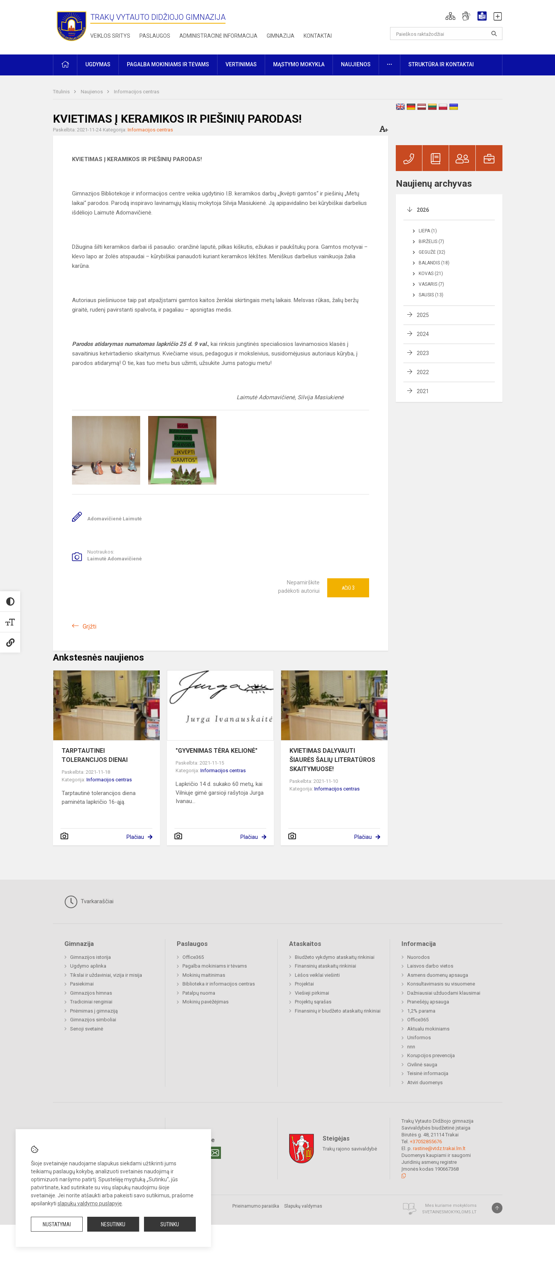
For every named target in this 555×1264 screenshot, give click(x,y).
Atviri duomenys (425, 1082)
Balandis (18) (434, 263)
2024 (423, 334)
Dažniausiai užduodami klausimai (443, 993)
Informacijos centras (136, 91)
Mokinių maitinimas (203, 975)
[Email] (215, 1153)
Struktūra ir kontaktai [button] (441, 64)
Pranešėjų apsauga (428, 1002)
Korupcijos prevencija (431, 1055)
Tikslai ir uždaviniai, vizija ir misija (106, 975)
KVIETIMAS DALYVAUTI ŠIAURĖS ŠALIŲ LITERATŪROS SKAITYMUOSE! (332, 760)
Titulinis (62, 91)
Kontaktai (318, 36)
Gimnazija (280, 36)
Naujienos (92, 91)
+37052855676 (426, 1141)
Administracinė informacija (218, 36)
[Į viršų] (497, 1208)
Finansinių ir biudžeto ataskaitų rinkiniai (338, 1011)
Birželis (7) (431, 241)
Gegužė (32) (432, 252)
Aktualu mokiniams (428, 1029)
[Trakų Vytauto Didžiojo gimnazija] (71, 25)
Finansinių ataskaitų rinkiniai (325, 966)
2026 (423, 210)
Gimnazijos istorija (90, 957)
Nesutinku (113, 1224)
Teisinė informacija (427, 1073)
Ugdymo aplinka (88, 966)
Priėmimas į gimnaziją (94, 1011)
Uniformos (419, 1037)
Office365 (193, 957)
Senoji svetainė (86, 1029)
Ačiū (348, 588)
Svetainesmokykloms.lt (449, 1212)
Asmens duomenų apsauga (437, 975)
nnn (411, 1047)
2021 (423, 391)
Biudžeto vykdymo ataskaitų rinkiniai (334, 957)
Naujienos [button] (356, 64)
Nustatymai (57, 1224)
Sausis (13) (431, 295)
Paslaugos (154, 36)
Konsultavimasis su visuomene (441, 984)
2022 (423, 372)
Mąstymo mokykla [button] (299, 64)
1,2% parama (421, 1011)
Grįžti (89, 626)
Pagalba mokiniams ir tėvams (214, 966)
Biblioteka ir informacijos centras (218, 984)
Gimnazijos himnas (91, 993)
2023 (423, 353)
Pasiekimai (82, 984)
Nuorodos (418, 957)
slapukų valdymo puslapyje (90, 1203)
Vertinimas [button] (241, 64)
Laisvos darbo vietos (430, 966)
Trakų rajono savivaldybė (350, 1149)
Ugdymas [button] (97, 64)
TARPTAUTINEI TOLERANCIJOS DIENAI (95, 755)
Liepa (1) (428, 231)
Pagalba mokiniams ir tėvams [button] (168, 64)
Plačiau (135, 837)
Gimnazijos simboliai (93, 1019)
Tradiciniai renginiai (91, 1002)
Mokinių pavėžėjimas (205, 1002)
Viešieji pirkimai (312, 993)
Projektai (304, 984)
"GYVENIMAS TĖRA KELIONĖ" (217, 750)
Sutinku (169, 1224)
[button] (450, 16)
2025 (423, 315)
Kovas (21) (431, 273)
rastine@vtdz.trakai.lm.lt (439, 1148)
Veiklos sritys (110, 36)
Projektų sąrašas (313, 1002)
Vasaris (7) (431, 284)
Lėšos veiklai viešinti (317, 975)
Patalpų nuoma (198, 993)
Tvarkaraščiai (89, 901)
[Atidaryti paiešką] (494, 33)
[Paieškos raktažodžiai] (446, 33)
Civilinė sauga (422, 1064)
